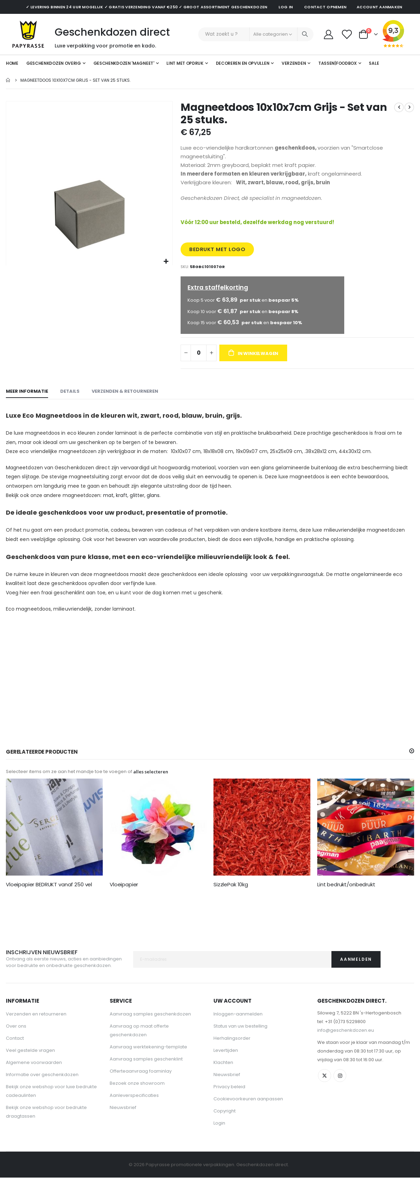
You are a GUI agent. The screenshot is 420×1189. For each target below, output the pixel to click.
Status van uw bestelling (240, 1036)
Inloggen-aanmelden (238, 1024)
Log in (286, 7)
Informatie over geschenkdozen (42, 1085)
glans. (154, 503)
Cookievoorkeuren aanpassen (248, 1109)
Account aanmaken (379, 7)
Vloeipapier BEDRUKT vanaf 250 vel (49, 894)
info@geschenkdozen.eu (345, 1040)
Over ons (16, 1036)
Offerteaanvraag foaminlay (141, 1081)
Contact (15, 1048)
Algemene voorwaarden (34, 1073)
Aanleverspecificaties (134, 1105)
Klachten (223, 1073)
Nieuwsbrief (123, 1118)
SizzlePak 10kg (230, 894)
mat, (109, 503)
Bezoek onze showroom (137, 1093)
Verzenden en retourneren (36, 1024)
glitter (137, 503)
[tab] (27, 400)
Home (8, 80)
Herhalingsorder (231, 1048)
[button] (166, 262)
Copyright (224, 1121)
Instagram (341, 1086)
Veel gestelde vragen (30, 1060)
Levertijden (225, 1060)
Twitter (325, 1086)
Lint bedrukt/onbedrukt (346, 894)
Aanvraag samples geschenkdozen (150, 1024)
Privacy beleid (229, 1097)
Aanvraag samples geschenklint (146, 1069)
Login (219, 1133)
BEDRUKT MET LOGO (218, 255)
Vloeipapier (124, 894)
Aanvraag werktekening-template (148, 1057)
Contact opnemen (325, 7)
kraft (121, 503)
